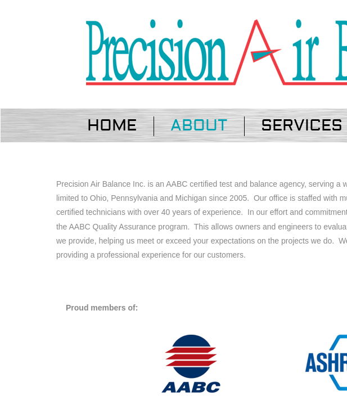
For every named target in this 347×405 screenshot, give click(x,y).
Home (112, 126)
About (198, 126)
